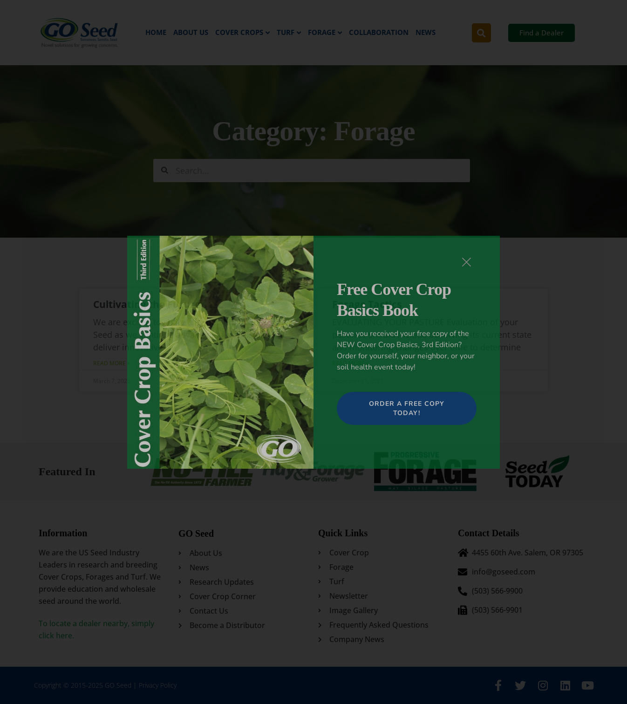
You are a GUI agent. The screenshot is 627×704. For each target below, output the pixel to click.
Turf (285, 32)
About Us (190, 32)
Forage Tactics (367, 304)
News (426, 32)
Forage (321, 32)
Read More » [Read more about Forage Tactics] (350, 363)
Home (155, 32)
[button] (481, 32)
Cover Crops (239, 32)
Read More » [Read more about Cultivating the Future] (112, 363)
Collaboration (379, 32)
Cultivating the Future (147, 304)
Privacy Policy (158, 685)
